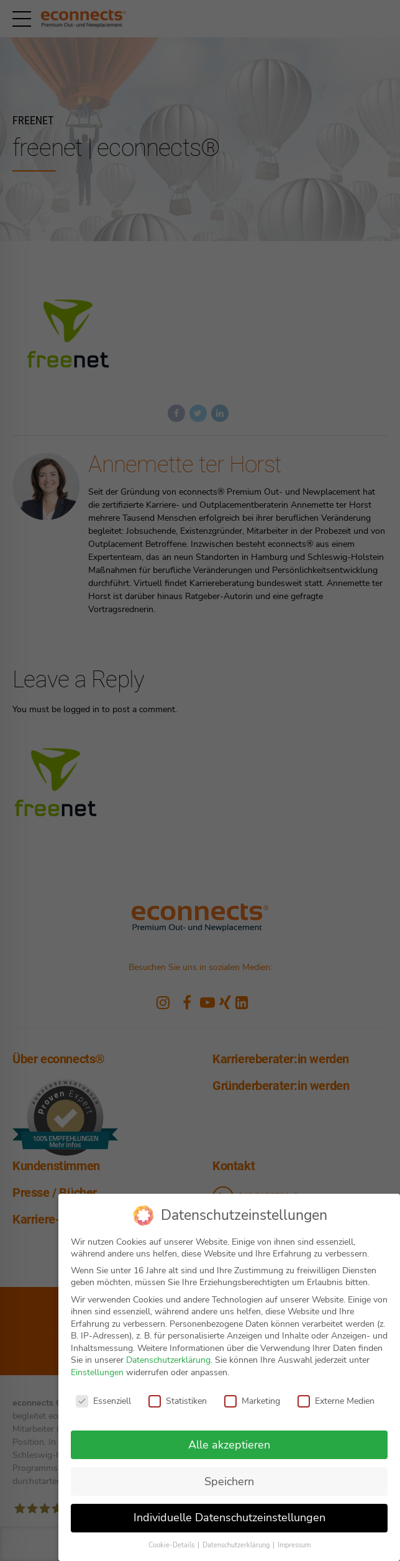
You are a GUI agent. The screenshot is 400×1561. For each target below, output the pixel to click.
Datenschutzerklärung (168, 1360)
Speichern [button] (229, 1481)
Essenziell (103, 1401)
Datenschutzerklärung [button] (236, 1545)
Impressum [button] (294, 1545)
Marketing (252, 1401)
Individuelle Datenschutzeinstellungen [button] (229, 1517)
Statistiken (177, 1401)
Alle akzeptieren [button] (229, 1444)
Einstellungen (97, 1372)
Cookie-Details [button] (172, 1545)
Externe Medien (336, 1401)
